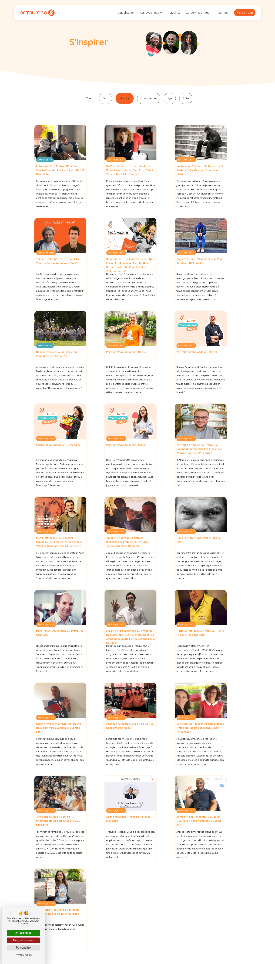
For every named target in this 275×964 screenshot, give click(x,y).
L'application (126, 12)
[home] (37, 12)
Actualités (174, 12)
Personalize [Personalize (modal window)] (23, 947)
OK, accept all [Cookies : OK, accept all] (23, 932)
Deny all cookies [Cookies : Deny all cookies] (23, 940)
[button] (151, 12)
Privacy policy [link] (23, 954)
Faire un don (245, 13)
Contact (223, 12)
